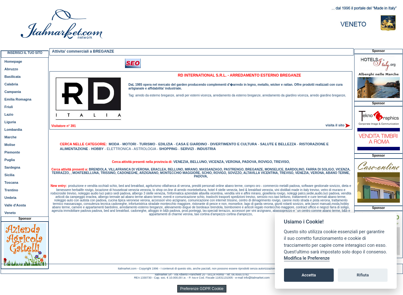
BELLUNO (198, 162)
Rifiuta (363, 275)
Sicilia (9, 175)
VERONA (232, 162)
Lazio (8, 114)
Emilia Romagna (17, 99)
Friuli (8, 107)
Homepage (13, 61)
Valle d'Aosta (15, 205)
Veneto (10, 213)
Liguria (10, 122)
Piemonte (12, 152)
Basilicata (12, 76)
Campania (12, 92)
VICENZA (216, 162)
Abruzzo (11, 69)
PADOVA (249, 162)
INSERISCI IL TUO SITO (24, 53)
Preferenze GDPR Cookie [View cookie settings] (201, 288)
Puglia (9, 160)
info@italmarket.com (257, 277)
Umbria (10, 198)
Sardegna (12, 167)
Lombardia (13, 129)
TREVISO (281, 162)
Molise (9, 145)
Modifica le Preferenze (307, 258)
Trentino (11, 190)
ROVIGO (265, 162)
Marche (10, 137)
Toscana (11, 182)
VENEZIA (180, 162)
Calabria (11, 84)
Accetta (309, 275)
